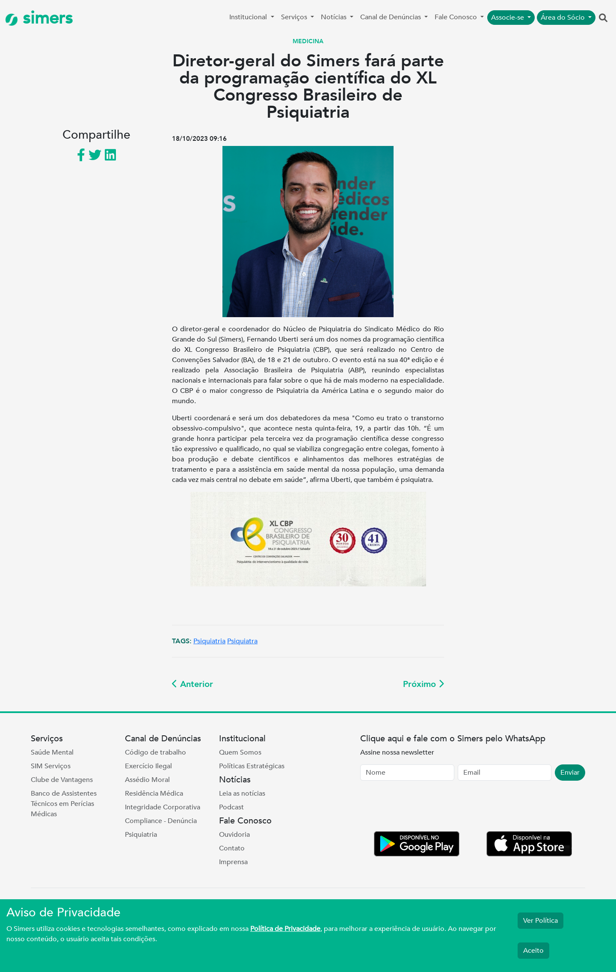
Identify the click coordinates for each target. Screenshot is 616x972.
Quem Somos (240, 752)
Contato (232, 848)
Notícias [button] (334, 17)
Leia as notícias (242, 793)
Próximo (423, 684)
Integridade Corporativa (162, 807)
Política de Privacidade (285, 928)
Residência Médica (154, 793)
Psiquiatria (209, 641)
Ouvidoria (234, 834)
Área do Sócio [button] (563, 17)
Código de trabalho (155, 752)
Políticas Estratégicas (251, 766)
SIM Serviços (51, 766)
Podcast (231, 807)
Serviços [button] (295, 17)
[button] (603, 18)
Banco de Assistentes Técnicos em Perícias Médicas (64, 804)
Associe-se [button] (508, 17)
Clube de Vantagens (62, 780)
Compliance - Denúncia (161, 821)
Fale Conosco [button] (457, 17)
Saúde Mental (52, 752)
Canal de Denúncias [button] (391, 17)
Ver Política (540, 920)
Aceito (533, 950)
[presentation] (425, 807)
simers (39, 18)
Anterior (192, 684)
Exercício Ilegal (148, 766)
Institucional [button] (249, 17)
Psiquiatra (242, 641)
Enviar (570, 772)
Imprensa (233, 862)
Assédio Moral (147, 780)
